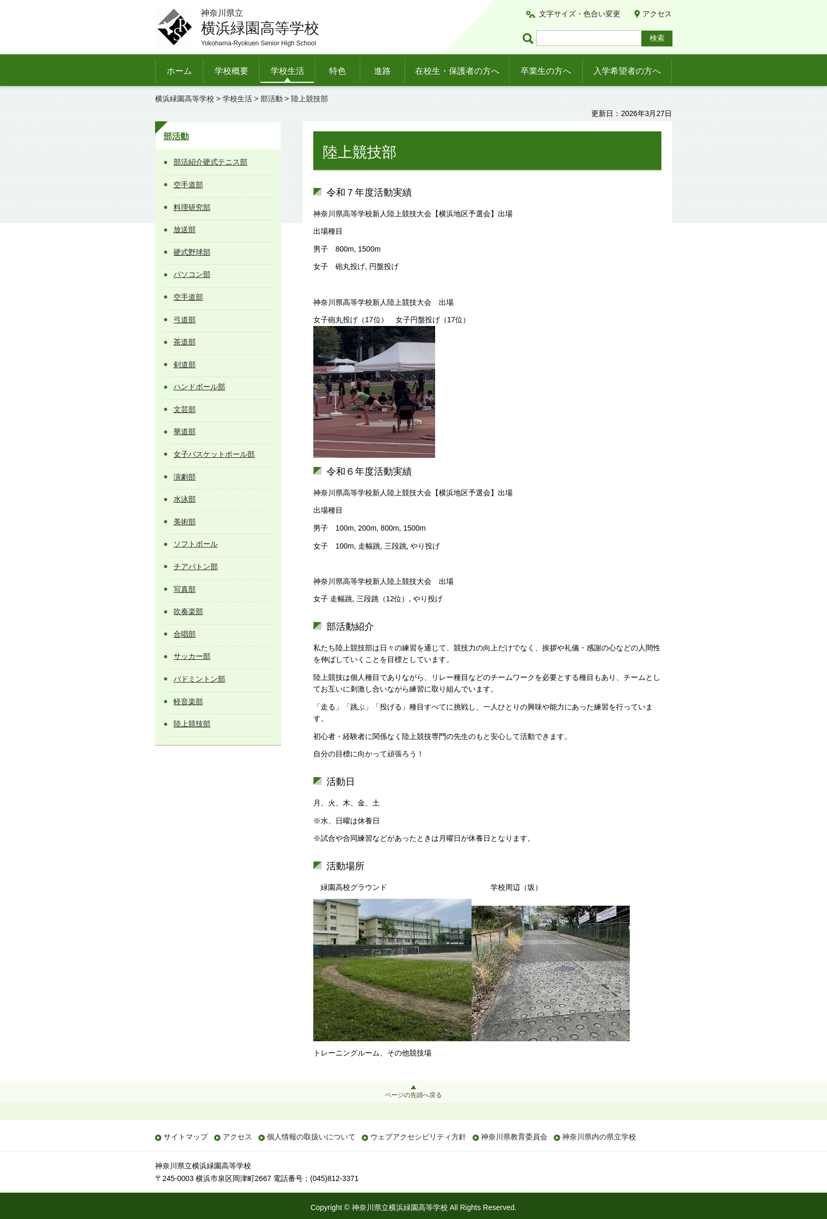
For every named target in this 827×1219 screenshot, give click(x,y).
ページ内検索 (529, 38)
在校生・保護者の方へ (457, 70)
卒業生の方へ (546, 70)
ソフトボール (196, 544)
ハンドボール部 (199, 386)
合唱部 (185, 634)
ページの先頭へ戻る (413, 1095)
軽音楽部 (188, 701)
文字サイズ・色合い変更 (579, 13)
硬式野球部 (192, 252)
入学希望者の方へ (627, 70)
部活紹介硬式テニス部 (210, 162)
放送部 (185, 229)
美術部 (185, 521)
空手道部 (188, 184)
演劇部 (185, 477)
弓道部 (185, 319)
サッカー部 (192, 656)
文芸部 (185, 409)
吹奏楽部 (188, 611)
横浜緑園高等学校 (184, 98)
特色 (337, 70)
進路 (382, 70)
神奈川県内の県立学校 (599, 1136)
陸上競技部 (192, 723)
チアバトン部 (196, 566)
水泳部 (185, 499)
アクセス (657, 13)
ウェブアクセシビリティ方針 (418, 1136)
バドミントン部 (199, 679)
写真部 (185, 589)
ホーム (179, 70)
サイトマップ (186, 1136)
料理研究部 (192, 207)
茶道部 (185, 342)
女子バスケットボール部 (214, 454)
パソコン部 (192, 274)
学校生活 (287, 70)
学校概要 (231, 70)
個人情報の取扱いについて (311, 1136)
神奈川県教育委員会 (514, 1136)
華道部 (185, 431)
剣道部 (185, 364)
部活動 (272, 98)
